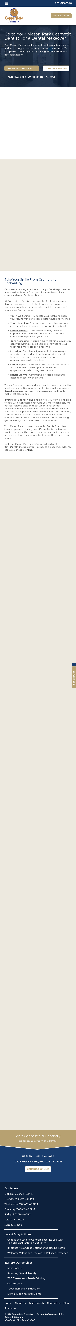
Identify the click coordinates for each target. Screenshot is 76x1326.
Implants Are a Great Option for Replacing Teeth (36, 1247)
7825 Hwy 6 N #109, (31, 76)
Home (8, 1303)
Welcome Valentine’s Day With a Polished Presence (37, 1253)
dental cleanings (13, 391)
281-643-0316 (54, 51)
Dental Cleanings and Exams (24, 1293)
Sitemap (18, 1317)
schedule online (23, 449)
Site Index (10, 1308)
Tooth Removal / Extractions (24, 1288)
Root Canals (14, 1268)
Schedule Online (61, 16)
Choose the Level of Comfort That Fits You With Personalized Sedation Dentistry (35, 1241)
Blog (66, 1303)
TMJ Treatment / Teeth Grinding (26, 1278)
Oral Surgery (14, 1283)
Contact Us (54, 1303)
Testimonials (36, 1303)
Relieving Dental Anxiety (21, 1273)
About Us (20, 1303)
